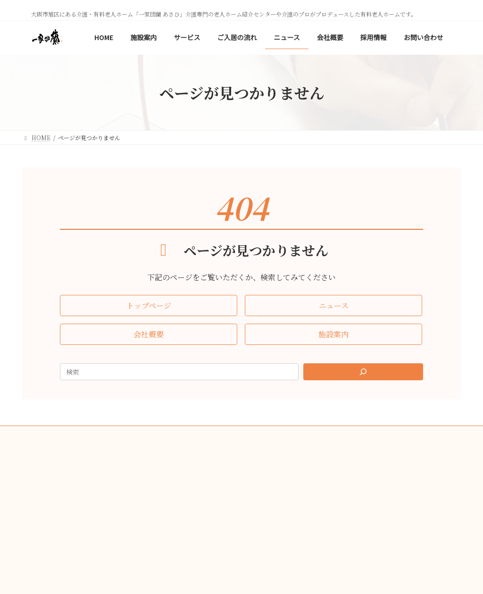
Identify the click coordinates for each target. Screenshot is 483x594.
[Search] (363, 371)
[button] (148, 305)
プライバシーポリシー (262, 434)
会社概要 (203, 434)
